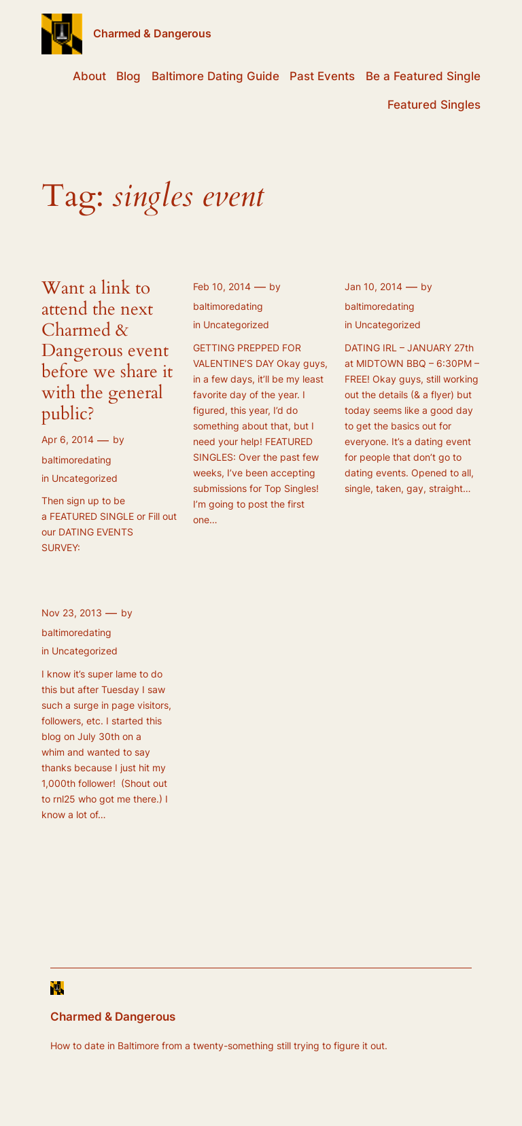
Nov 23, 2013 (71, 612)
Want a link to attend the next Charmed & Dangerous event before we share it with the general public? (107, 351)
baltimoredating (76, 459)
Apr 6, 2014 (67, 439)
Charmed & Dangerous (152, 33)
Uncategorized (85, 478)
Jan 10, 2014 (373, 286)
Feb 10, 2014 (222, 286)
